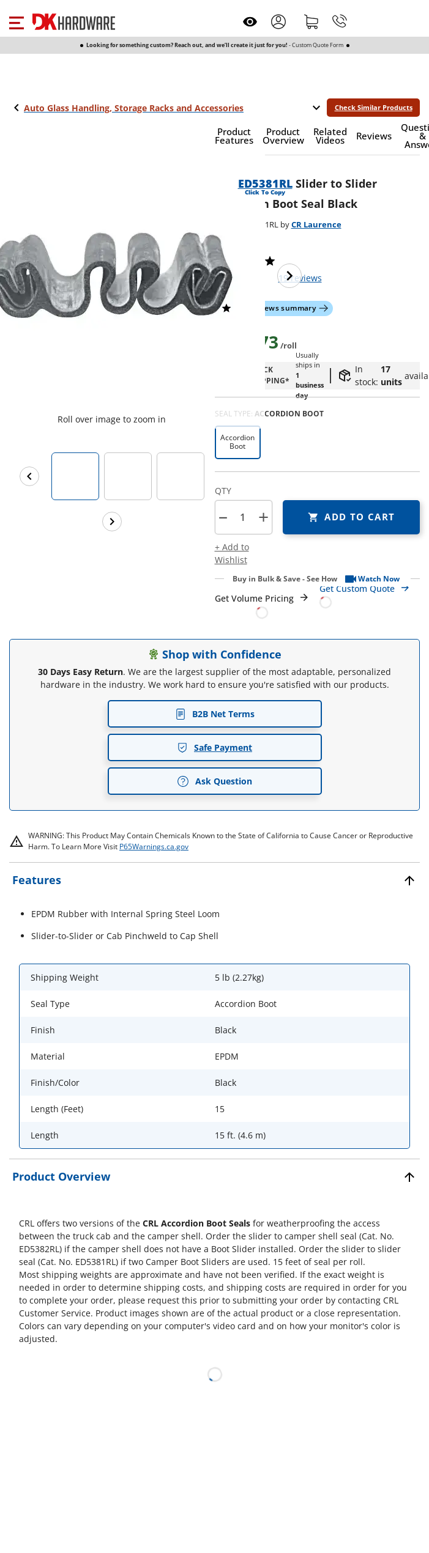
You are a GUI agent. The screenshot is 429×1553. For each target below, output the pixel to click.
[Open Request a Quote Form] (262, 605)
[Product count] (243, 517)
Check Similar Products (373, 107)
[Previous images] (29, 476)
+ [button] (263, 516)
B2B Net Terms (215, 714)
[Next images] (112, 521)
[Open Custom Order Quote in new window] (369, 594)
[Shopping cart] (311, 21)
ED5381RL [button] (265, 183)
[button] (16, 21)
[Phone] (339, 21)
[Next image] (289, 276)
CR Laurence (316, 224)
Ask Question (214, 781)
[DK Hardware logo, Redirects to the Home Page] (73, 21)
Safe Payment (214, 747)
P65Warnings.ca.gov (153, 846)
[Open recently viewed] (250, 21)
